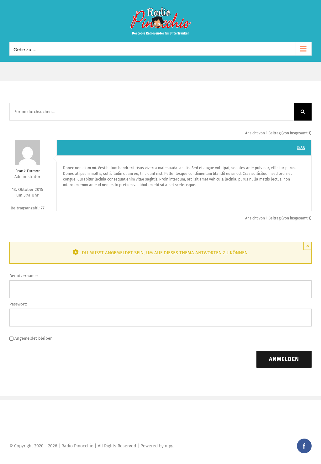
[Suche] (303, 112)
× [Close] (307, 245)
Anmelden (284, 359)
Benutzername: (23, 275)
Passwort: (18, 304)
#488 (301, 148)
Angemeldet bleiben (33, 338)
